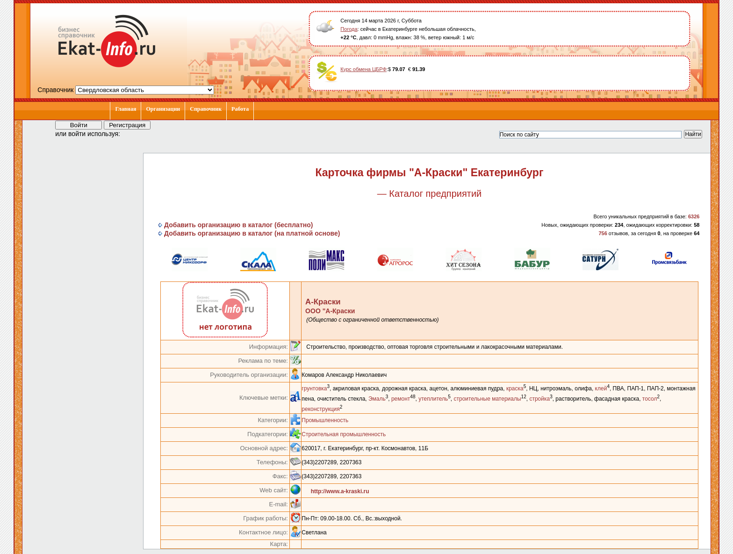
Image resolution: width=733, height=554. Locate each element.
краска (515, 388)
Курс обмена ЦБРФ (363, 69)
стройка (539, 399)
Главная (125, 109)
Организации (163, 109)
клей (601, 388)
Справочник (206, 109)
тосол (649, 399)
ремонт (400, 399)
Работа (240, 109)
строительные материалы (487, 399)
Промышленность (325, 420)
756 (602, 233)
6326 (693, 216)
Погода (348, 29)
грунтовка (314, 388)
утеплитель (433, 399)
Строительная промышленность (344, 434)
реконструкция (320, 409)
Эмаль (377, 399)
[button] (135, 133)
